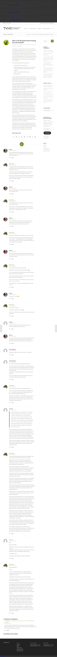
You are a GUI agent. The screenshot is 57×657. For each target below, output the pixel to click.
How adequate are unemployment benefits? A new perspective (47, 76)
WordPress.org (46, 151)
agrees (18, 109)
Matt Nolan (20, 46)
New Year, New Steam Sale (47, 92)
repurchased (29, 49)
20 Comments (19, 44)
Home (33, 34)
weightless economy (25, 129)
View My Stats (6, 642)
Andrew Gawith (15, 60)
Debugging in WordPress (13, 5)
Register (45, 145)
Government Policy (27, 44)
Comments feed (46, 149)
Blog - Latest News (8, 34)
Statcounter (2, 656)
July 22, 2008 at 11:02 (8, 623)
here (24, 50)
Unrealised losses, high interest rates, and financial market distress (48, 101)
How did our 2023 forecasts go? (48, 94)
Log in (44, 146)
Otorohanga (14, 96)
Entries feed (45, 148)
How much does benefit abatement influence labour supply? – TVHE (47, 63)
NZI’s (20, 129)
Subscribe (47, 133)
